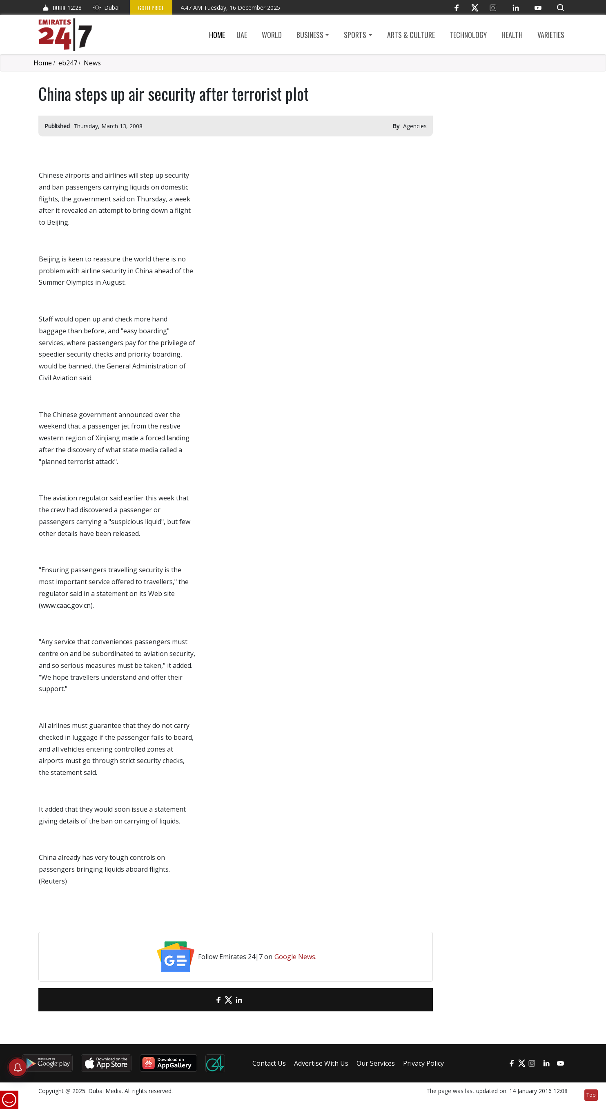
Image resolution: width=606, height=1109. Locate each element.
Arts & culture (411, 34)
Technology (468, 34)
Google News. (295, 956)
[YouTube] (538, 7)
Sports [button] (355, 34)
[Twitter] (475, 7)
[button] (560, 7)
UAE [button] (241, 34)
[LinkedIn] (515, 7)
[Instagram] (493, 7)
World (272, 34)
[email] (204, 999)
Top (591, 1094)
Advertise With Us (321, 1063)
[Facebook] (456, 7)
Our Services (375, 1063)
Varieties (550, 34)
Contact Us (269, 1063)
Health (512, 34)
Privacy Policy (423, 1063)
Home (217, 34)
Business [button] (309, 34)
